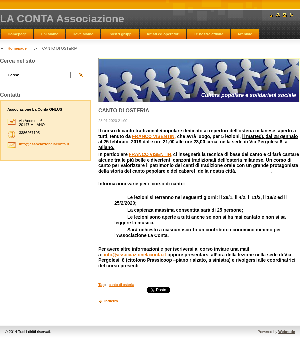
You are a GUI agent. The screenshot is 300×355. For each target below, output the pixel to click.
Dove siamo (83, 34)
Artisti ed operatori (163, 34)
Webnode (286, 332)
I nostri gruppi (119, 34)
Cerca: (13, 75)
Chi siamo (49, 34)
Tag (101, 285)
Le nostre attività (209, 34)
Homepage (17, 34)
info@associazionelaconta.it (135, 254)
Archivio (244, 34)
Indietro (111, 301)
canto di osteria (121, 285)
